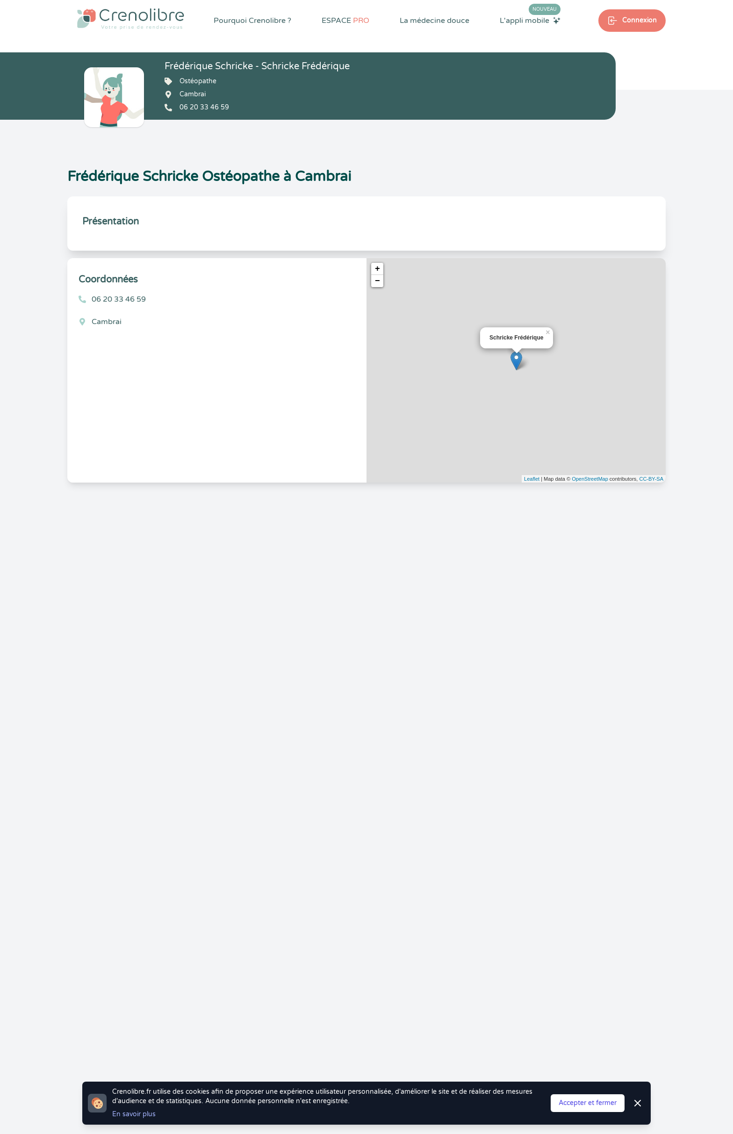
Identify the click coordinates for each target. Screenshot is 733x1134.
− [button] (377, 281)
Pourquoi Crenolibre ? (252, 20)
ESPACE (345, 20)
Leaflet (531, 479)
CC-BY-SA (651, 479)
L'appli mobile (530, 20)
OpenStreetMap (590, 479)
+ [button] (377, 268)
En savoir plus (134, 1114)
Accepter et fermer (588, 1103)
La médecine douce (434, 20)
